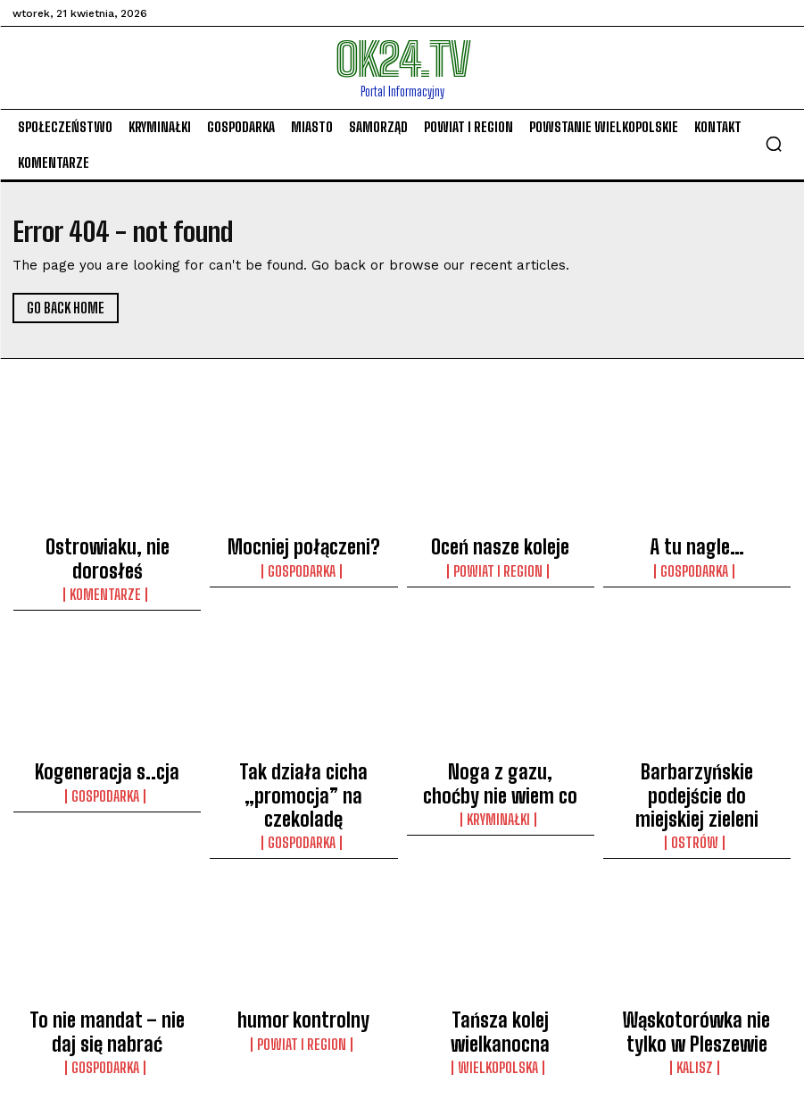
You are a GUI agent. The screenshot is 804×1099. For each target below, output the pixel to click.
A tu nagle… (696, 541)
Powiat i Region (500, 560)
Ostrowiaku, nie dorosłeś (107, 541)
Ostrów (696, 768)
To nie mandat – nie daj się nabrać (107, 950)
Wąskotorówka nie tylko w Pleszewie (696, 950)
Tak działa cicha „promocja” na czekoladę (304, 741)
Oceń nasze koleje (501, 541)
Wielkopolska (500, 960)
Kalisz (697, 976)
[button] (774, 144)
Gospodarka (303, 560)
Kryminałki (500, 768)
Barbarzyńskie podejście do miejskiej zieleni (696, 741)
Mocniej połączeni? (303, 541)
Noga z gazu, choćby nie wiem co (500, 741)
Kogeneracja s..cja (107, 733)
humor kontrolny (303, 942)
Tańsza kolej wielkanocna (500, 942)
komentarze (107, 560)
